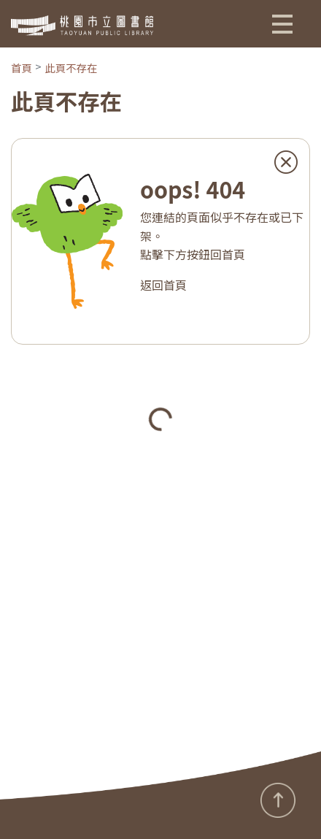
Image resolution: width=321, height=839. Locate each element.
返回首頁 (163, 285)
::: (4, 808)
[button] (282, 23)
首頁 (21, 67)
